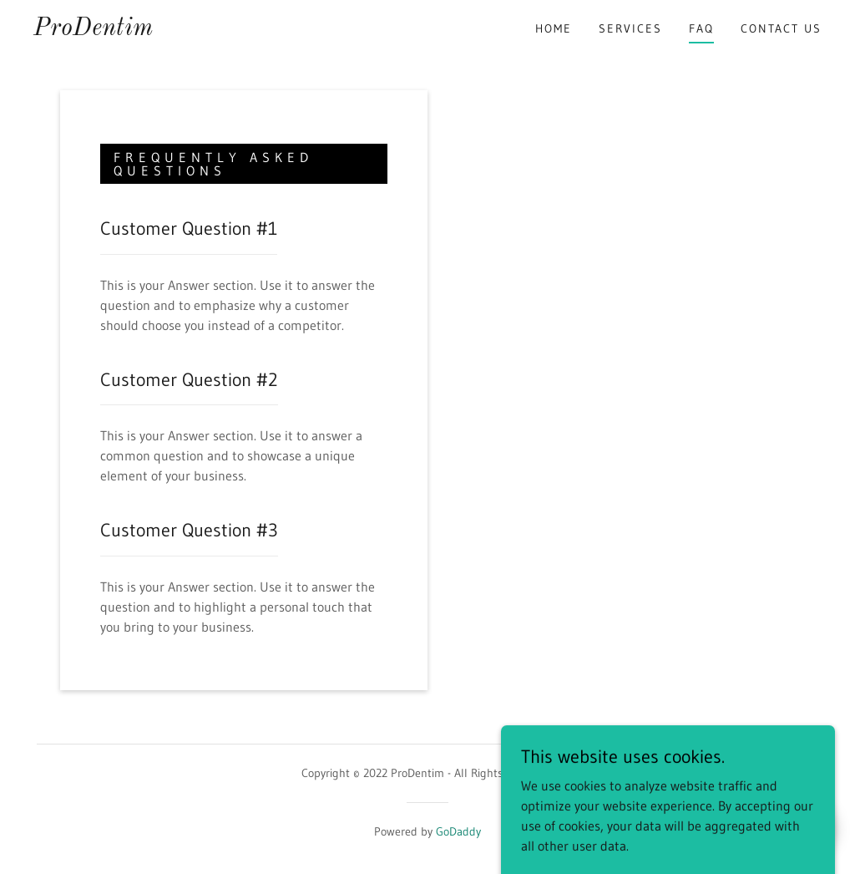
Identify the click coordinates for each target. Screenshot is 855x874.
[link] (93, 30)
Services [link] (630, 28)
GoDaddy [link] (458, 831)
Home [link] (553, 28)
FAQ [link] (701, 28)
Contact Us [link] (781, 28)
